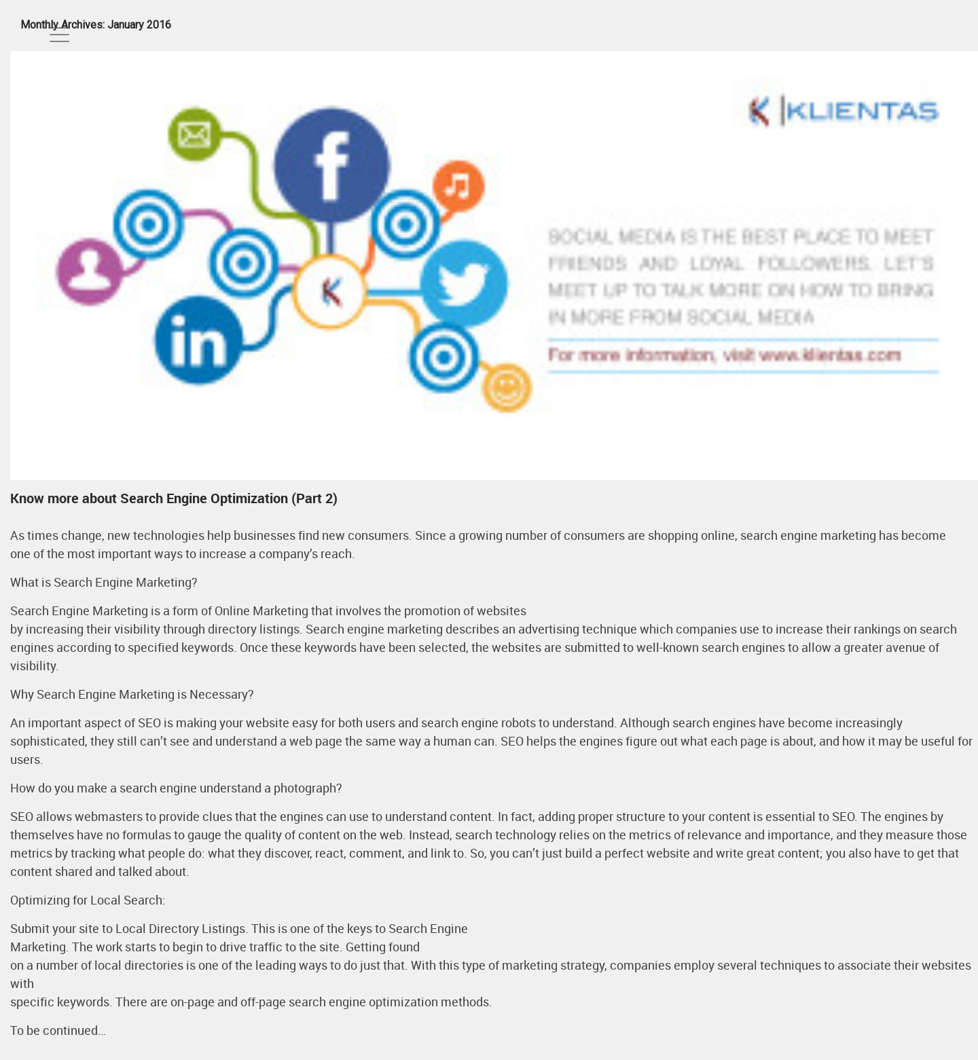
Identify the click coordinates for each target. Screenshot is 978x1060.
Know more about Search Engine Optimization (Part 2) (174, 498)
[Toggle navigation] (59, 34)
